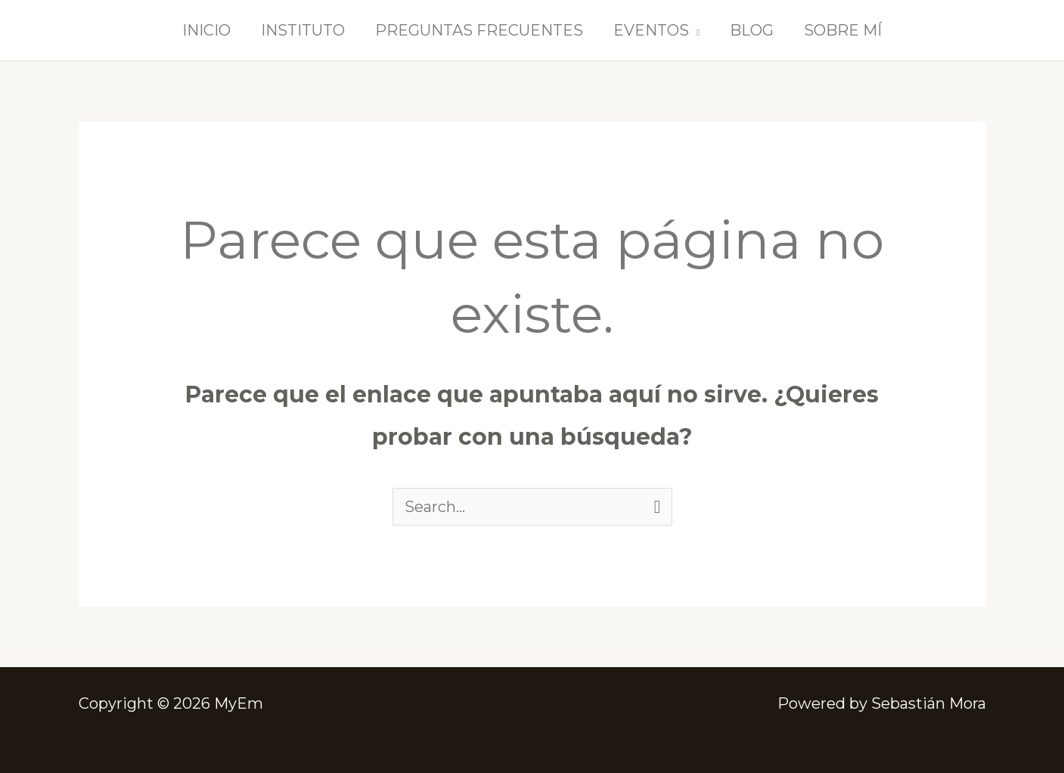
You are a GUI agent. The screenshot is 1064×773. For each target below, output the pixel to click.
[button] (694, 30)
